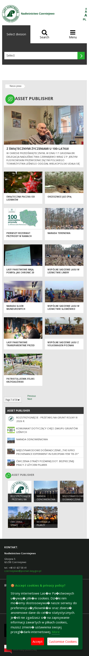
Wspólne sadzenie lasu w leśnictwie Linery (63, 271)
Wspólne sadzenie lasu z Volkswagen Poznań (63, 344)
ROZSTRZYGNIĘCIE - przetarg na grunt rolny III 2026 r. (20, 501)
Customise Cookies (63, 641)
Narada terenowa (58, 233)
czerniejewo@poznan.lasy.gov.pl (22, 570)
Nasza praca (15, 85)
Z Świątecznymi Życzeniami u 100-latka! (37, 149)
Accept (38, 641)
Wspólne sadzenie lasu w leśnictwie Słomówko (63, 307)
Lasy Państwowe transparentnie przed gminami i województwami (22, 345)
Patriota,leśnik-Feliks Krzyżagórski (20, 380)
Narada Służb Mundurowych (15, 307)
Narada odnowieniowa (32, 439)
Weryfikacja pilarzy (43, 523)
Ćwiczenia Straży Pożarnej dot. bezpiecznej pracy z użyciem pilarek (45, 463)
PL (84, 19)
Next (29, 398)
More (56, 632)
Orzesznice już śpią (59, 196)
